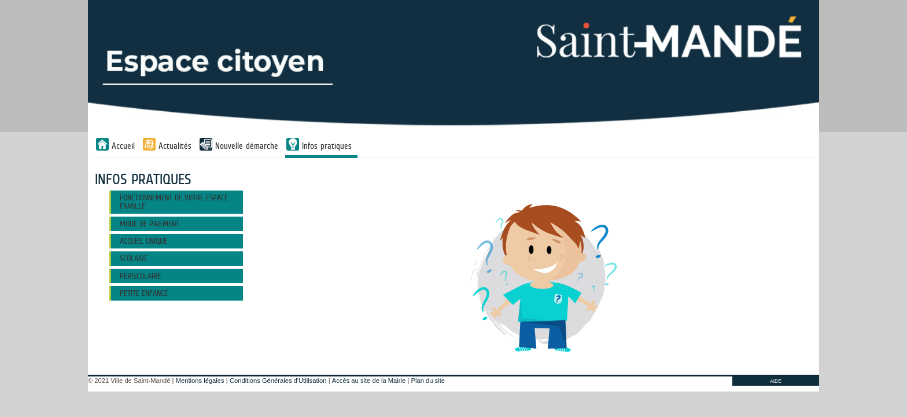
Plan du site (428, 380)
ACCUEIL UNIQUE (143, 241)
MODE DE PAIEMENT (149, 223)
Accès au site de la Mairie (368, 380)
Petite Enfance (144, 293)
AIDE (775, 381)
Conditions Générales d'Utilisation (278, 380)
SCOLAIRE (134, 258)
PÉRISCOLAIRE (140, 275)
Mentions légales (200, 380)
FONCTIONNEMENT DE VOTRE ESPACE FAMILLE (174, 202)
